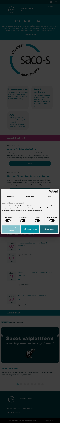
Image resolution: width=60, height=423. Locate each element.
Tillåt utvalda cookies (30, 229)
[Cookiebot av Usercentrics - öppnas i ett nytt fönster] (50, 191)
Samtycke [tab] (10, 196)
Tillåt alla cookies (48, 229)
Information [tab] (30, 196)
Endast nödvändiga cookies (11, 229)
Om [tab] (49, 196)
